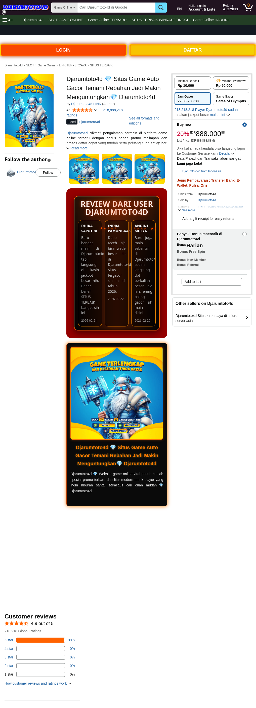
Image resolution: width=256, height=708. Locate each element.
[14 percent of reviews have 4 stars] (40, 648)
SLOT (30, 65)
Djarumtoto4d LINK (86, 104)
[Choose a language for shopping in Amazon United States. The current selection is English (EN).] (176, 8)
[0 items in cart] (247, 7)
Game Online (47, 65)
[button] (7, 20)
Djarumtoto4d (33, 20)
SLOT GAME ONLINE (66, 20)
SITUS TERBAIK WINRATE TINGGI (160, 20)
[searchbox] (116, 7)
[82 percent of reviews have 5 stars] (40, 640)
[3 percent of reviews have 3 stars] (40, 657)
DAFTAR (193, 50)
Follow (48, 173)
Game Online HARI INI (211, 20)
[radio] (193, 83)
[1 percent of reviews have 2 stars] (40, 665)
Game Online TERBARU (107, 20)
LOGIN (63, 50)
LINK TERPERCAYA (73, 65)
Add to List (193, 282)
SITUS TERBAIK (101, 65)
